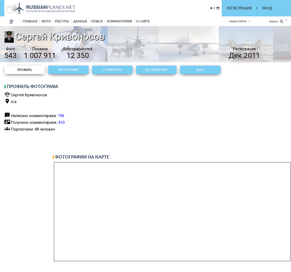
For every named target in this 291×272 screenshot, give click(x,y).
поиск (97, 21)
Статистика (112, 70)
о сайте (143, 21)
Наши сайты (238, 21)
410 (61, 122)
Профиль (24, 70)
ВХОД (267, 8)
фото (46, 21)
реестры (62, 21)
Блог (200, 70)
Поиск (276, 21)
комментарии (119, 21)
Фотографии (68, 70)
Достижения (156, 70)
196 (61, 115)
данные (80, 21)
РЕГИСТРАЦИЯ (239, 8)
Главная (30, 21)
